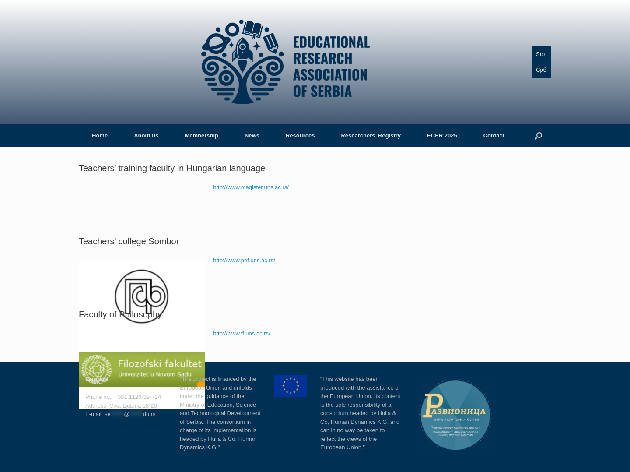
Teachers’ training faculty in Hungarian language (172, 168)
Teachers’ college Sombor (129, 241)
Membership (201, 135)
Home (100, 135)
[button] (538, 135)
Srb (540, 54)
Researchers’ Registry (371, 135)
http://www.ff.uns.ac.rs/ (241, 333)
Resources (300, 135)
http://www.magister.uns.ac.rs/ (251, 187)
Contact (493, 135)
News (252, 135)
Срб (541, 70)
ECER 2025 (442, 135)
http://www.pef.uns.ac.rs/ (244, 260)
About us (146, 135)
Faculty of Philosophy (120, 314)
